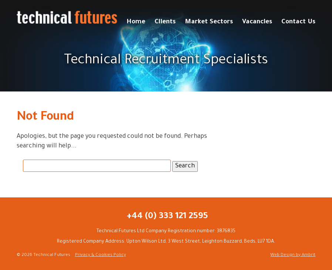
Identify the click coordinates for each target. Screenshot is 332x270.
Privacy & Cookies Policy (100, 255)
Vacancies (257, 22)
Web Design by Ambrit (292, 255)
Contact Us (298, 22)
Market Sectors (209, 22)
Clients (165, 22)
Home (135, 22)
